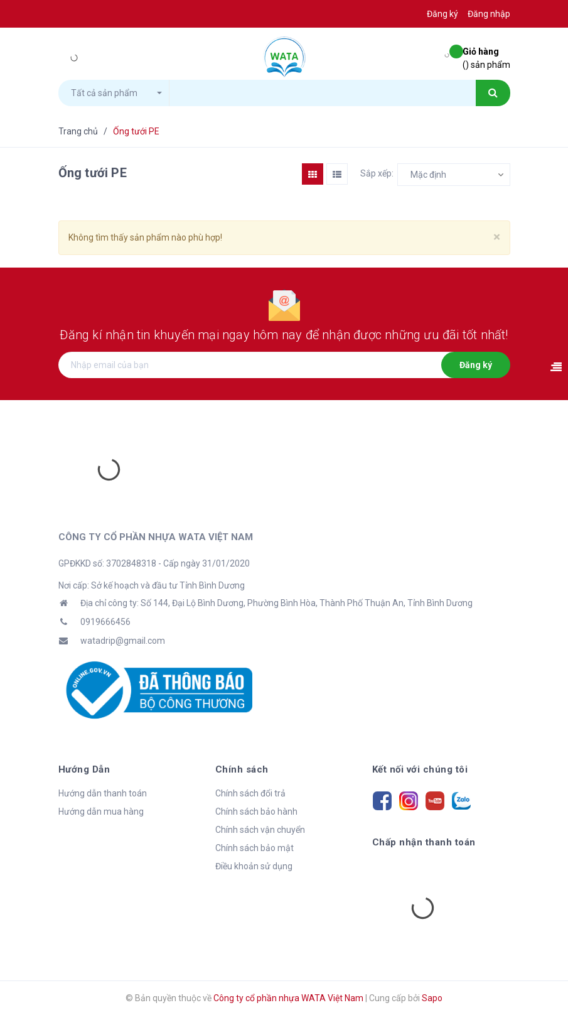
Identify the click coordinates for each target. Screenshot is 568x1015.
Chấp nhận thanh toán (424, 842)
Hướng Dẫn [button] (84, 769)
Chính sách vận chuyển (260, 830)
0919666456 (105, 622)
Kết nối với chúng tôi (420, 769)
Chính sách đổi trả (250, 793)
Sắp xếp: (377, 173)
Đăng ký (475, 365)
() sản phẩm (486, 57)
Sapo (432, 998)
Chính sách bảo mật (254, 848)
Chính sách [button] (242, 769)
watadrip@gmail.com (122, 641)
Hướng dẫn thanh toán (102, 793)
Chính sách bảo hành (256, 811)
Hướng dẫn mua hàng (101, 811)
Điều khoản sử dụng (253, 866)
